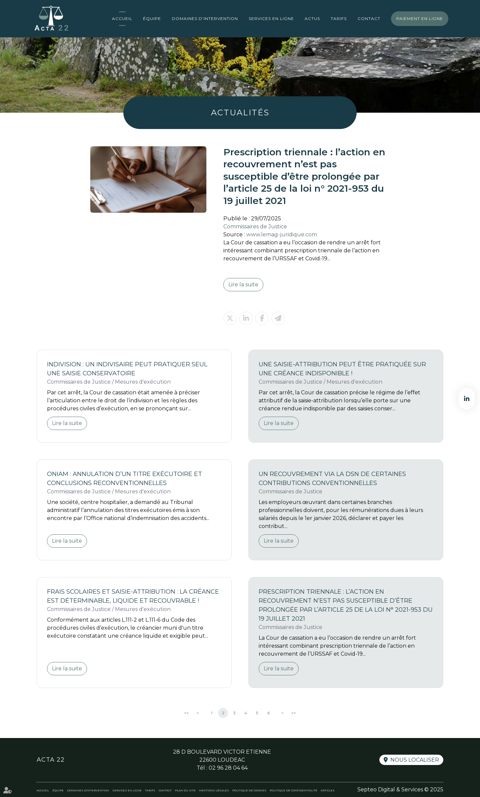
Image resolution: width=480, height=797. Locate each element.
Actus (312, 18)
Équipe (152, 18)
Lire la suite (243, 284)
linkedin (466, 398)
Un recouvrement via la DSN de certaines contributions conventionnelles (332, 478)
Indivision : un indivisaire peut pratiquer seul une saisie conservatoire (127, 369)
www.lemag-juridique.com (281, 234)
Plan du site (185, 790)
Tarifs (339, 18)
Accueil (122, 18)
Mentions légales (214, 790)
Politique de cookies (249, 790)
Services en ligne (271, 18)
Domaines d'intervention (205, 18)
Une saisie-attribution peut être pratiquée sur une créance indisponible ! (342, 369)
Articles (328, 790)
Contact (369, 18)
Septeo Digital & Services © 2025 (400, 789)
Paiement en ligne (419, 18)
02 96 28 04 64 (228, 768)
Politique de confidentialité (293, 790)
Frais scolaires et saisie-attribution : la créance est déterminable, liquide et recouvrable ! (133, 596)
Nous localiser (414, 760)
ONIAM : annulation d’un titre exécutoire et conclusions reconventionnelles (124, 478)
